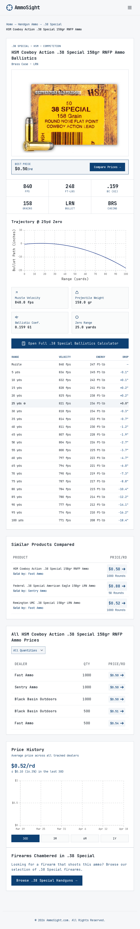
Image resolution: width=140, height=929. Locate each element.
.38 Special (52, 24)
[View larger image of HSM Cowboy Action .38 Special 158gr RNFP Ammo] (70, 113)
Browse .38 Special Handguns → (46, 880)
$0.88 (117, 586)
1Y (114, 838)
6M (85, 838)
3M (55, 838)
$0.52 (117, 603)
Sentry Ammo (37, 591)
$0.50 (117, 569)
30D (25, 838)
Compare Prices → (107, 167)
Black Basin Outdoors (36, 699)
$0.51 (117, 711)
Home (9, 24)
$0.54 (117, 723)
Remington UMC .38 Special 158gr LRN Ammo (46, 603)
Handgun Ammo (28, 24)
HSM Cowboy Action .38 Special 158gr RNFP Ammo (51, 569)
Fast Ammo (35, 574)
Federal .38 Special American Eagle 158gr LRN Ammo (54, 586)
